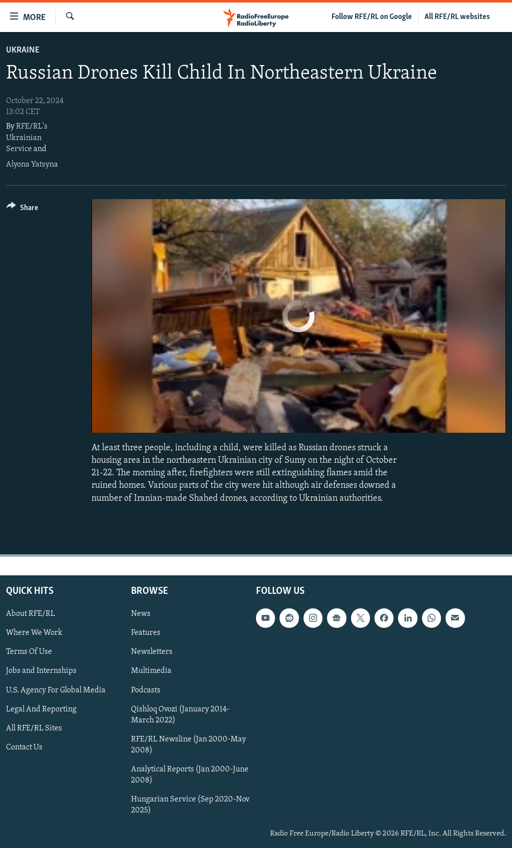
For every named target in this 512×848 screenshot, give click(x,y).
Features (145, 633)
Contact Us (24, 747)
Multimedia (151, 671)
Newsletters (151, 652)
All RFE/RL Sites (34, 728)
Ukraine (23, 50)
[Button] (22, 209)
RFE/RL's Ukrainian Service (27, 138)
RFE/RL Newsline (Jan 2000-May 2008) (188, 744)
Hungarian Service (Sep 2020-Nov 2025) (190, 804)
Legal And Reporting (41, 709)
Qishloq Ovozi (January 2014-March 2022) (180, 714)
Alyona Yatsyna (32, 165)
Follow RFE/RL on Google (372, 17)
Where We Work (34, 633)
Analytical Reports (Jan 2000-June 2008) (189, 774)
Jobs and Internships (41, 671)
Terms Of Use (29, 652)
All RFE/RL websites (457, 17)
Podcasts (145, 690)
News (140, 614)
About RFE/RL (30, 614)
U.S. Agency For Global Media (56, 690)
